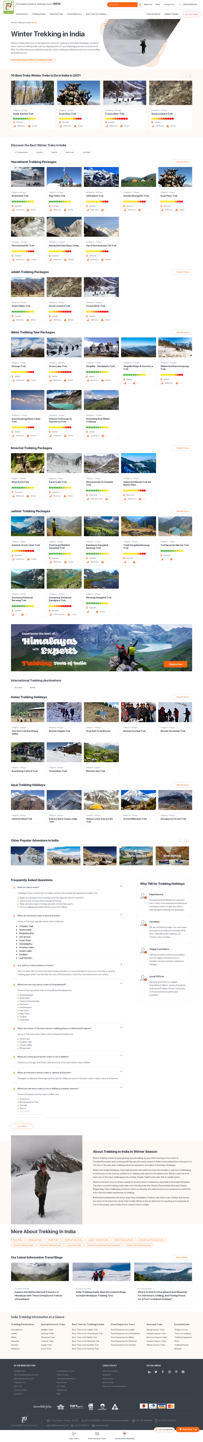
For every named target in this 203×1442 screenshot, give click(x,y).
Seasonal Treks (56, 14)
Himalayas (15, 1348)
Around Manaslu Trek (135, 819)
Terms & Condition (182, 1333)
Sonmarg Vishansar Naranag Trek (22, 599)
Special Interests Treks (53, 1324)
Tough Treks (53, 1240)
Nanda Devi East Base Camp (64, 245)
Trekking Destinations (22, 1324)
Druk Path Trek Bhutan (98, 731)
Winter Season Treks (156, 1345)
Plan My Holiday (192, 14)
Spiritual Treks (47, 1333)
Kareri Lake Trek (58, 482)
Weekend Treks (48, 1337)
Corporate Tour (20, 1382)
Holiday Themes (171, 14)
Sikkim (13, 1337)
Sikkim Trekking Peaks (123, 1240)
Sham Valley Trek (21, 306)
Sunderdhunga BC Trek (136, 196)
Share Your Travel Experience (114, 1386)
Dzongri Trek (19, 366)
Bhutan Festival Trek (134, 731)
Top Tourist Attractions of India (26, 1375)
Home (13, 23)
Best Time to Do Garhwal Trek (85, 1348)
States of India (62, 1375)
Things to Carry (181, 1329)
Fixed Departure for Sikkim (122, 1337)
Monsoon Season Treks (157, 1337)
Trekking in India (23, 23)
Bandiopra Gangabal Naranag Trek (97, 546)
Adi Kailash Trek (94, 196)
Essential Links (182, 1324)
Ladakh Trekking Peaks (98, 1240)
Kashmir (14, 1345)
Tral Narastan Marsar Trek (175, 545)
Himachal (15, 1341)
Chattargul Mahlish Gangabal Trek (59, 546)
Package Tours (19, 1371)
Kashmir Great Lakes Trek (26, 545)
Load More (22, 1126)
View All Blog (181, 1257)
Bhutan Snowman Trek (173, 731)
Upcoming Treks (74, 1245)
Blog (158, 4)
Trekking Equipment (183, 1337)
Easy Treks (18, 1240)
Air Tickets (61, 1386)
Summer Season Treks (156, 1333)
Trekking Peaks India (73, 1240)
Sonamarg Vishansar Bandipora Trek (60, 599)
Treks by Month (153, 14)
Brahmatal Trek (20, 196)
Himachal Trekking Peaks (50, 1245)
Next (189, 75)
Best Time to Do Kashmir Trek (85, 1345)
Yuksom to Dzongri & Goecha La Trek (60, 420)
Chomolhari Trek (58, 771)
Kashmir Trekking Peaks (23, 1245)
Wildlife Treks (47, 1329)
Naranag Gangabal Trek (99, 597)
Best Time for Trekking (96, 14)
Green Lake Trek (58, 366)
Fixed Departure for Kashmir (123, 1345)
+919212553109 (189, 4)
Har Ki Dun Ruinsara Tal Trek (101, 245)
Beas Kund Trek (20, 482)
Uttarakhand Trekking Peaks (151, 1240)
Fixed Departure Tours (123, 1324)
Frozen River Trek (114, 113)
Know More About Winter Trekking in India (32, 60)
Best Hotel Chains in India (24, 1379)
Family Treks (46, 1345)
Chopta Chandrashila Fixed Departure (103, 1245)
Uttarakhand (16, 1329)
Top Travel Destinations (66, 1379)
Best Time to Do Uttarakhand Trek (87, 1333)
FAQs (176, 1341)
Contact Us (169, 4)
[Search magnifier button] (140, 4)
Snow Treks (46, 1348)
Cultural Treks (47, 1341)
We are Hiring (108, 1382)
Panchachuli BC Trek (23, 245)
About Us (148, 4)
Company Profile (20, 1390)
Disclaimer (107, 1375)
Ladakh (14, 1333)
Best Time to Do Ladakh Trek (85, 1329)
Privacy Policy (108, 1379)
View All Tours (182, 162)
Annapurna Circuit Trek (173, 819)
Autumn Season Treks (156, 1341)
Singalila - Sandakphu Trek (100, 366)
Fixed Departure (75, 14)
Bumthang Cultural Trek (25, 771)
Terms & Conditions (110, 1371)
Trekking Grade (38, 14)
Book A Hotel (62, 1382)
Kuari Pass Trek (67, 113)
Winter (34, 23)
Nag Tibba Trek (57, 196)
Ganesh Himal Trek (22, 819)
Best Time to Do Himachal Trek (85, 1341)
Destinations (22, 14)
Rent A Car (18, 1386)
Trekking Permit (181, 1345)
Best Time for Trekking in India (88, 1324)
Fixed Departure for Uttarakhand (125, 1333)
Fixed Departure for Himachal (123, 1341)
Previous (183, 75)
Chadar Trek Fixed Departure (138, 1245)
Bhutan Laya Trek (95, 771)
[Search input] (123, 4)
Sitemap (177, 1348)
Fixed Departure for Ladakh (123, 1329)
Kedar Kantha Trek (23, 113)
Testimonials (62, 1390)
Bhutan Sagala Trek (59, 731)
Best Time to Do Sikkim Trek (84, 1337)
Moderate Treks (35, 1240)
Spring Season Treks (156, 1329)
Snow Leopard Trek (162, 113)
